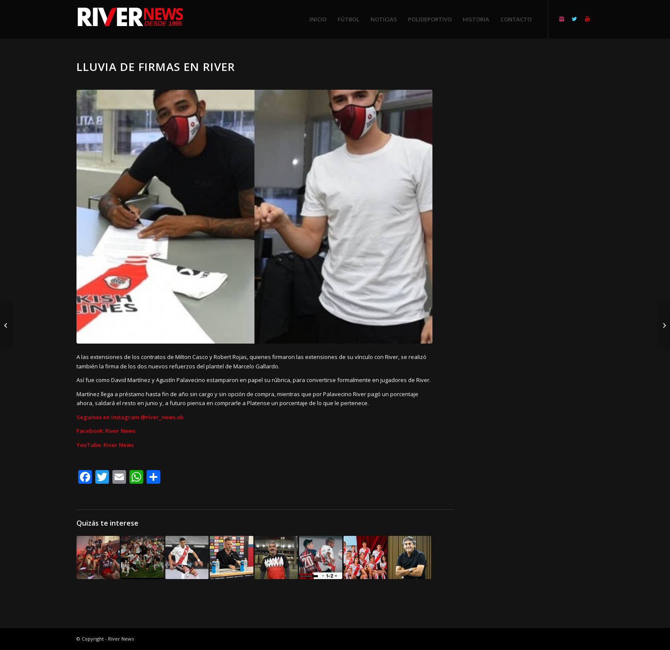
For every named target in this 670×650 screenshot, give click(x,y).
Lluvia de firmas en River (155, 66)
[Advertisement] (534, 188)
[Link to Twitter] (574, 18)
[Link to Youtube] (587, 18)
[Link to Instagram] (561, 18)
